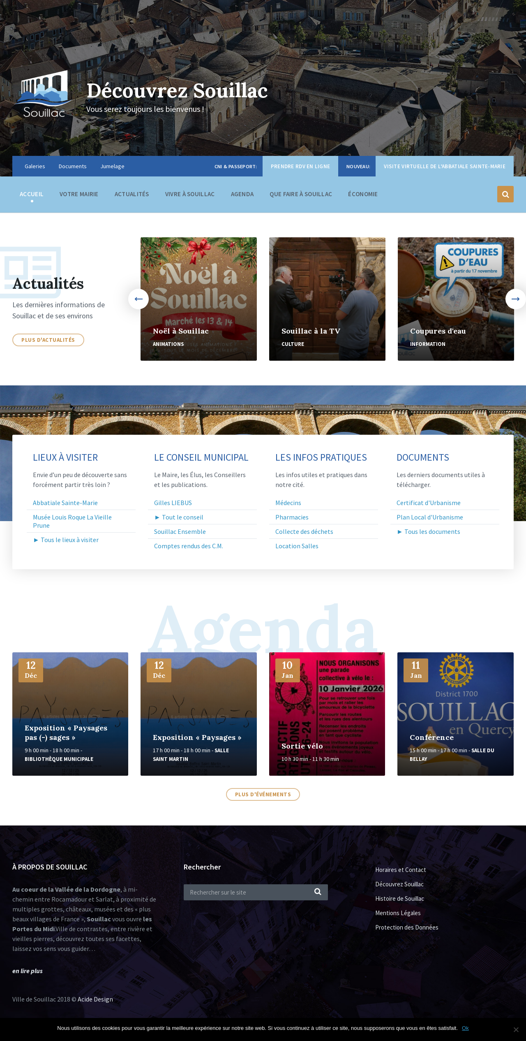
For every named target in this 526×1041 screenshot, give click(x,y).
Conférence (432, 737)
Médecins (288, 502)
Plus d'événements (263, 794)
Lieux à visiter (65, 457)
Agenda (242, 194)
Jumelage (112, 166)
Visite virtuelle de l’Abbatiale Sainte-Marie (444, 166)
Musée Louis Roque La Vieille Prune (72, 521)
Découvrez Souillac (177, 90)
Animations (168, 344)
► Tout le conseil (178, 517)
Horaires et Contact (400, 870)
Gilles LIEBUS (173, 502)
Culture (292, 344)
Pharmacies (292, 517)
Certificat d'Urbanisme (429, 502)
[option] (198, 299)
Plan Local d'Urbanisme (430, 517)
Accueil (32, 194)
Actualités (132, 194)
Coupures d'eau (438, 331)
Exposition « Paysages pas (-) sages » (66, 732)
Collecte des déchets (304, 531)
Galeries (35, 166)
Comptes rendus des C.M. (188, 546)
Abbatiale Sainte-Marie (65, 502)
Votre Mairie (79, 196)
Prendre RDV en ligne (300, 166)
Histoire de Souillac (399, 898)
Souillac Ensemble (180, 531)
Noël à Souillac (181, 331)
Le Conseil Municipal (201, 457)
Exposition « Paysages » (197, 737)
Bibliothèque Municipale (59, 759)
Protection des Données (406, 927)
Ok (465, 1028)
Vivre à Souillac (190, 196)
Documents (73, 166)
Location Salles (296, 546)
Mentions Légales (398, 913)
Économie (363, 196)
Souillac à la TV (310, 331)
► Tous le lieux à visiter (66, 540)
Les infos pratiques (321, 457)
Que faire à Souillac (301, 196)
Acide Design (95, 999)
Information (427, 344)
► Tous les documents (428, 531)
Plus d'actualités (48, 339)
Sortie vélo (302, 746)
